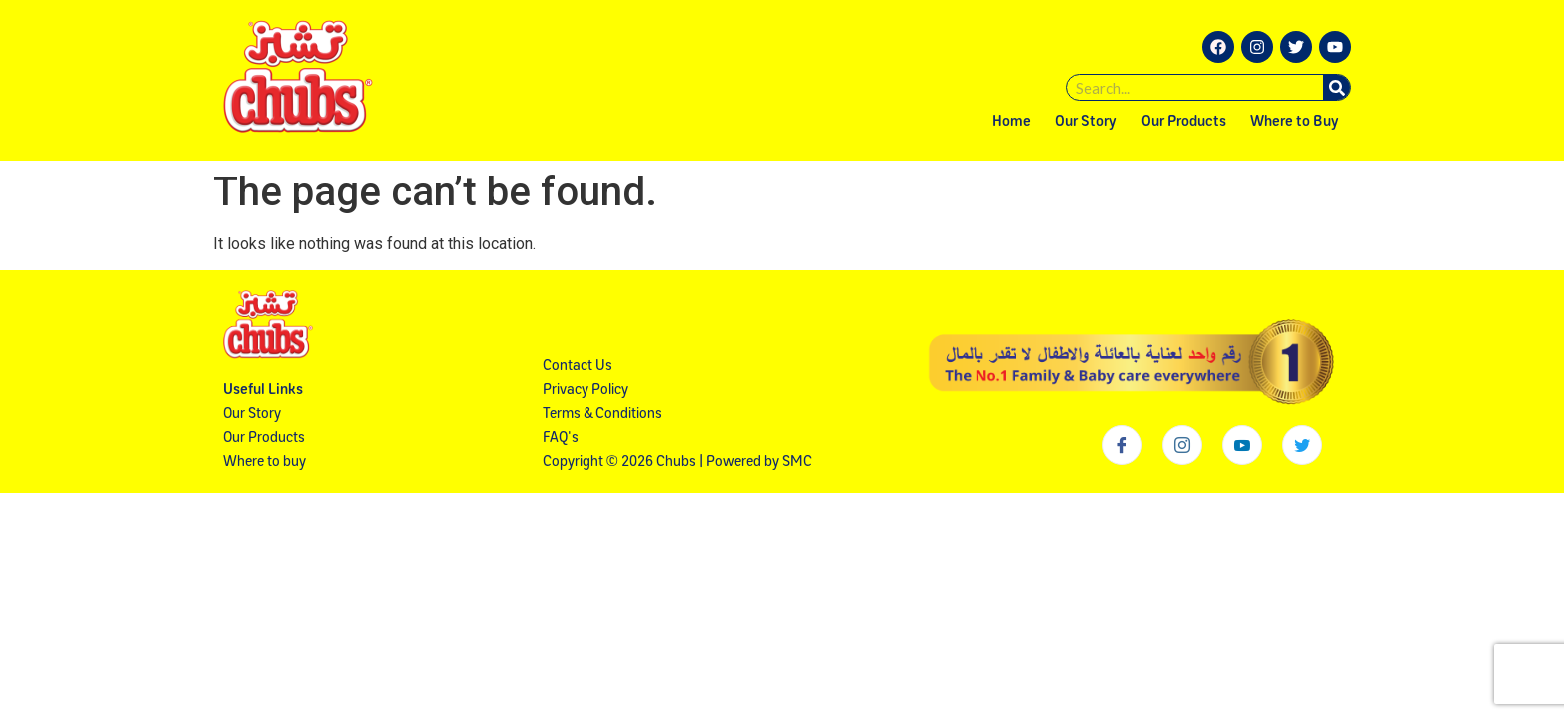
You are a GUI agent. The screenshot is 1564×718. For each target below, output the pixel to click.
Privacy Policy (585, 390)
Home (1011, 122)
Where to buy (264, 462)
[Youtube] (1242, 445)
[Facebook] (1122, 445)
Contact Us (577, 366)
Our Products (1183, 122)
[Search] (1336, 87)
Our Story (1086, 122)
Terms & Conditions (602, 414)
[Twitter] (1302, 445)
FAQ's (561, 438)
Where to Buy (1294, 122)
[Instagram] (1182, 445)
